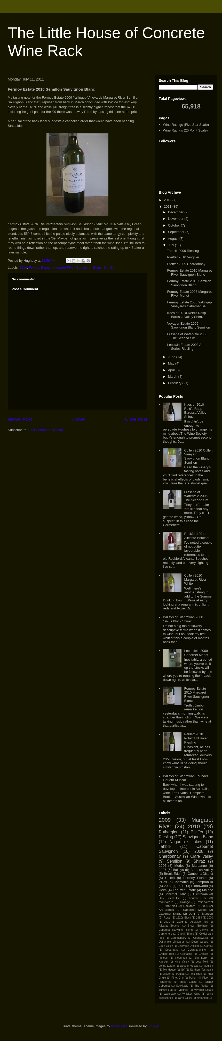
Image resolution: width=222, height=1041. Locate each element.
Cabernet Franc (175, 894)
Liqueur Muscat (189, 965)
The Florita (201, 985)
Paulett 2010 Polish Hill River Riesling (196, 738)
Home (78, 419)
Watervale (170, 993)
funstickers (119, 1026)
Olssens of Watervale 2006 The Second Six (187, 336)
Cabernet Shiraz (170, 913)
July (171, 245)
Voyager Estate (203, 989)
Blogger (153, 1026)
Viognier (183, 989)
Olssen (167, 973)
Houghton (181, 957)
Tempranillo (204, 882)
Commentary (178, 937)
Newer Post (20, 419)
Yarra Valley (185, 997)
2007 (162, 870)
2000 (210, 917)
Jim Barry (201, 957)
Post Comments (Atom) (45, 430)
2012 (168, 200)
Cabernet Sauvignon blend (176, 929)
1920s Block (183, 917)
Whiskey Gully (191, 993)
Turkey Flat (166, 989)
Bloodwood (199, 886)
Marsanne (199, 866)
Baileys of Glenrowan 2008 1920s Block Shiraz (183, 619)
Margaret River (63, 268)
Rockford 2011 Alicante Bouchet (196, 536)
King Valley (182, 961)
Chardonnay (170, 856)
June (172, 357)
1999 (199, 917)
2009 (165, 820)
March (173, 376)
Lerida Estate (167, 965)
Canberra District (200, 874)
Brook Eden (172, 874)
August (173, 239)
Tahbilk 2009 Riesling (183, 251)
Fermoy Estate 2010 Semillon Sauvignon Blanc (189, 283)
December (176, 212)
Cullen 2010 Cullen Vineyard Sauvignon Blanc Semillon (198, 456)
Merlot (179, 866)
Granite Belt (166, 953)
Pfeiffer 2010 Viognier (183, 257)
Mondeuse (169, 969)
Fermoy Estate (40, 268)
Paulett (180, 973)
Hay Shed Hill (169, 898)
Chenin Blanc (186, 933)
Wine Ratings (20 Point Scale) (185, 130)
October (174, 225)
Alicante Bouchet (169, 925)
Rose (166, 917)
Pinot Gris (177, 977)
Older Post (136, 419)
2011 (168, 206)
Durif (191, 913)
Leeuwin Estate (184, 890)
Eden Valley (166, 945)
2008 (198, 851)
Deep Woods (199, 941)
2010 (23, 268)
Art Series (166, 909)
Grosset (203, 953)
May (171, 363)
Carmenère (165, 933)
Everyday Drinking (188, 945)
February (175, 383)
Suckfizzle (182, 985)
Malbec (207, 890)
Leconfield (202, 961)
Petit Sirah (195, 973)
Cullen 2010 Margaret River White (195, 579)
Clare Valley (201, 856)
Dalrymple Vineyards (172, 941)
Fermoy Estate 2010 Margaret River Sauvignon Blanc (189, 272)
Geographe (171, 949)
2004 (167, 886)
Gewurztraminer (197, 949)
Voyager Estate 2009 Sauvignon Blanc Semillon (188, 326)
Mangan (207, 913)
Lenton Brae (198, 898)
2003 (180, 921)
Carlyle (204, 929)
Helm (162, 890)
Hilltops (163, 957)
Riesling (166, 837)
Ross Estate (188, 981)
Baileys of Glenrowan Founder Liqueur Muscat (185, 778)
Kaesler (163, 961)
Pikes (163, 882)
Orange (185, 902)
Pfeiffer (197, 832)
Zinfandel (202, 997)
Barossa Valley (202, 870)
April (172, 370)
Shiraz (199, 861)
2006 (162, 866)
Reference (165, 981)
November (176, 219)
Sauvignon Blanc (89, 268)
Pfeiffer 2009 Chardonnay (186, 264)
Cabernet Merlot (195, 909)
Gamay (208, 945)
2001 (167, 921)
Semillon (110, 268)
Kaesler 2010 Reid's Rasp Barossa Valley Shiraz (186, 315)
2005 (204, 905)
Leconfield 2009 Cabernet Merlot (196, 653)
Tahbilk (165, 846)
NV (183, 969)
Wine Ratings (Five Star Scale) (186, 125)
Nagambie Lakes (186, 842)
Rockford (189, 905)
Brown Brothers (198, 925)
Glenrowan (200, 894)
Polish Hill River (199, 977)
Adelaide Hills (199, 921)
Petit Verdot (205, 902)
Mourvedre (166, 902)
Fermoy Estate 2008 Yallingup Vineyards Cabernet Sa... (189, 304)
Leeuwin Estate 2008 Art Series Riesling (185, 347)
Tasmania (181, 882)
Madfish (208, 965)
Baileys (178, 870)
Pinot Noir (170, 905)
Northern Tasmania (201, 969)
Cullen (170, 878)
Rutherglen (168, 832)
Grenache (186, 953)
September (176, 232)
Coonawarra (200, 937)
